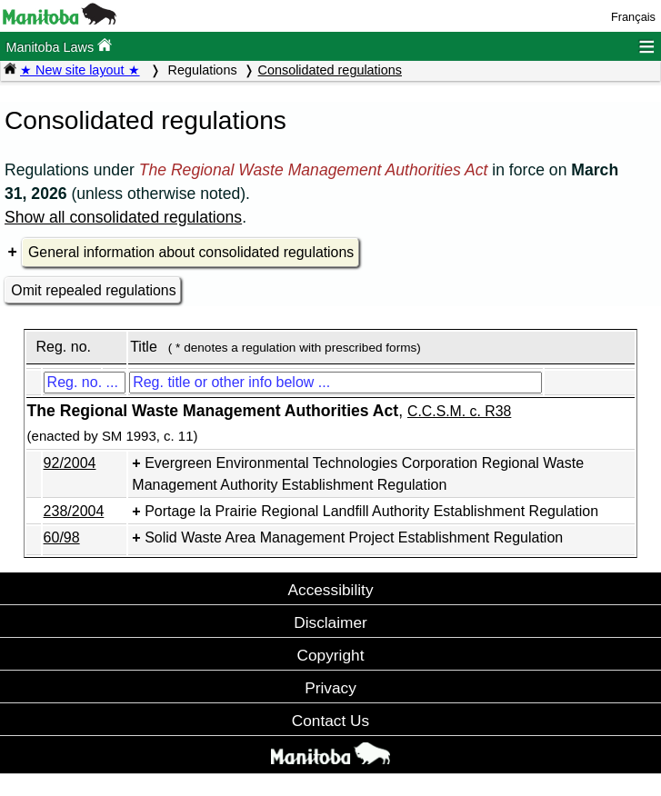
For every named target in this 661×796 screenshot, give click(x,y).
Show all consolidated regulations (123, 217)
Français (633, 17)
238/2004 (74, 511)
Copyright (331, 655)
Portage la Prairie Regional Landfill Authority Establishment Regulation (371, 511)
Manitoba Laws (58, 46)
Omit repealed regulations (93, 290)
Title (143, 346)
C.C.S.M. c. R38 (459, 411)
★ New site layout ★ (80, 70)
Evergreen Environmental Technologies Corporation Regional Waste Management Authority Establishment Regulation (358, 474)
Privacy (330, 688)
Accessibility (330, 590)
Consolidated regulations (330, 70)
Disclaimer (330, 622)
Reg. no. (62, 346)
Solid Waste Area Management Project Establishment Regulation (354, 537)
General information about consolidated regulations (191, 252)
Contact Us (330, 720)
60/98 (62, 537)
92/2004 (70, 463)
